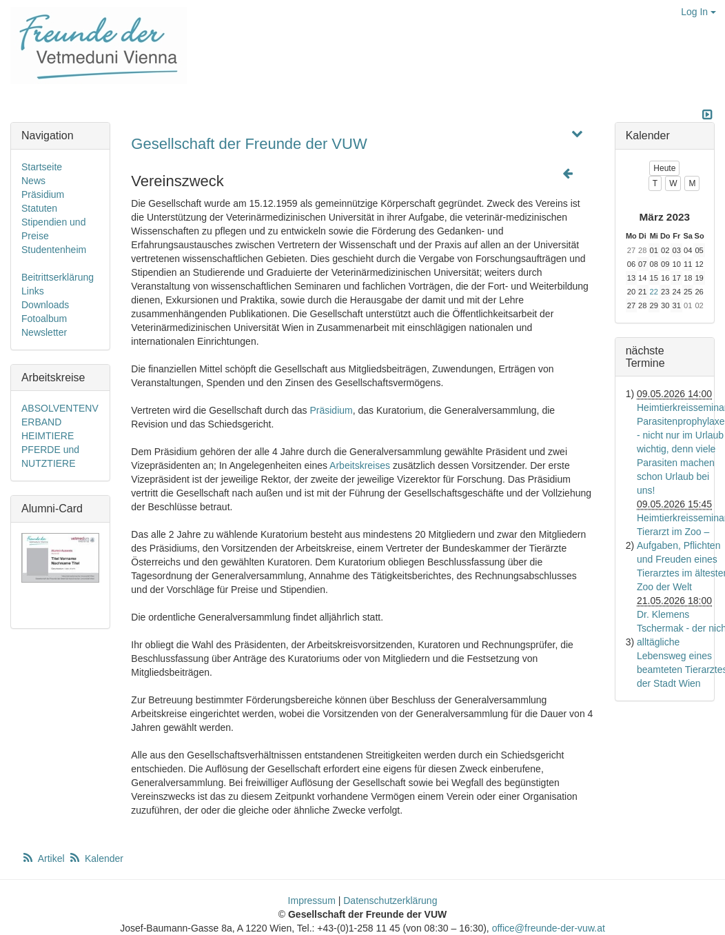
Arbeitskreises (359, 465)
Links (32, 290)
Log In (698, 11)
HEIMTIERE (47, 435)
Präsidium (330, 410)
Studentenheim (53, 249)
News (33, 180)
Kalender (96, 858)
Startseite (41, 166)
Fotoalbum (44, 318)
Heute (664, 168)
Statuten (39, 208)
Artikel (44, 858)
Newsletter (44, 332)
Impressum (312, 900)
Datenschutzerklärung (390, 900)
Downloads (45, 304)
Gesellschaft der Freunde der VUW (249, 143)
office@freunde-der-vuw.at (548, 928)
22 (654, 292)
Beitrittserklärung (57, 277)
